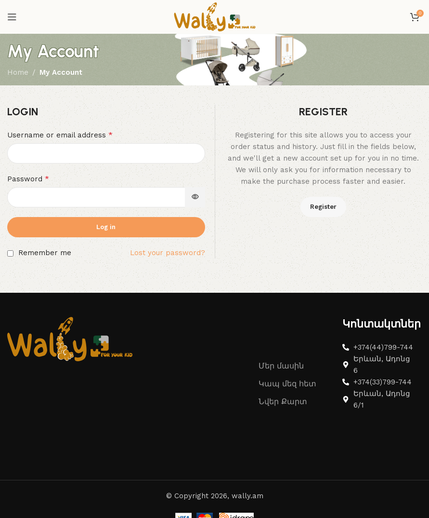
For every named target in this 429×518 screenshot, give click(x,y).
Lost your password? (167, 252)
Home (17, 72)
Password (28, 178)
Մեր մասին (281, 365)
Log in (106, 227)
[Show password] (195, 197)
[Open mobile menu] (12, 17)
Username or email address (60, 134)
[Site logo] (215, 16)
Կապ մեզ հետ (287, 383)
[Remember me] (10, 253)
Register (323, 206)
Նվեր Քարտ (283, 401)
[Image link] (69, 338)
